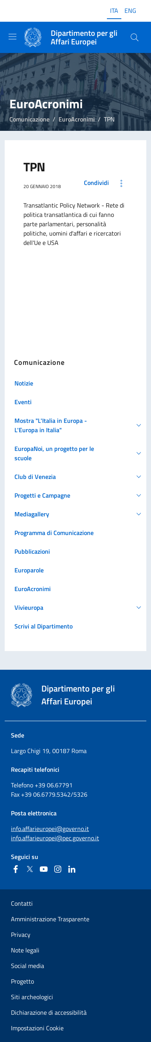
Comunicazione (29, 119)
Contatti (22, 903)
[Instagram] (57, 869)
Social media (27, 965)
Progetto (22, 981)
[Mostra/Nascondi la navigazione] (12, 36)
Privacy (20, 934)
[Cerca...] (134, 37)
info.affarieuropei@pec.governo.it (55, 838)
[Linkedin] (71, 869)
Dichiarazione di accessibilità (49, 1012)
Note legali (25, 950)
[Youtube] (43, 869)
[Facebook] (15, 869)
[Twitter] (29, 869)
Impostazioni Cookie (37, 1028)
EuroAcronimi (77, 119)
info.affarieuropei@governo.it (50, 828)
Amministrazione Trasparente (50, 919)
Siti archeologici (32, 997)
